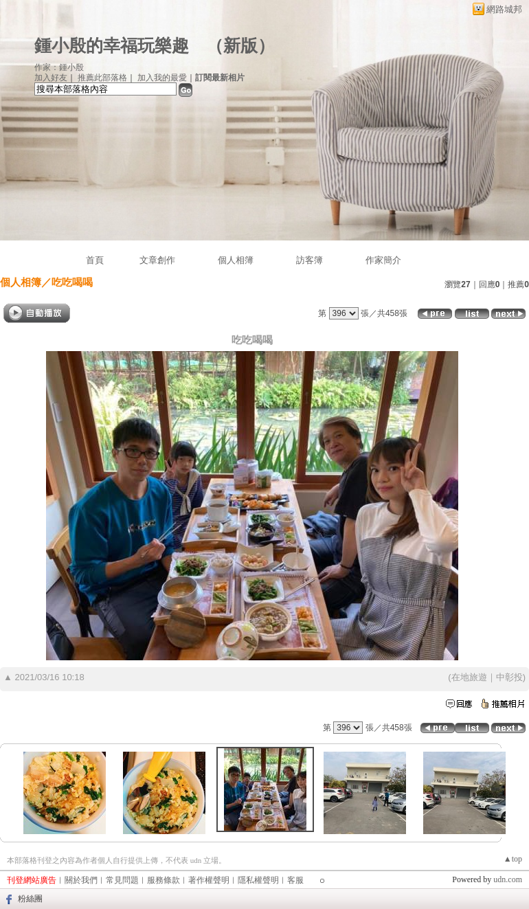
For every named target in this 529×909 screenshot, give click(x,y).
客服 (295, 880)
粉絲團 (30, 899)
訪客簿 (309, 260)
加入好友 (50, 77)
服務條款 (163, 880)
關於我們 (81, 880)
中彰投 (509, 677)
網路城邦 (504, 9)
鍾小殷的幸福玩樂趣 (111, 45)
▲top (513, 859)
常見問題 (122, 880)
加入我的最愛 (162, 77)
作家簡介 (383, 260)
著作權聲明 (208, 880)
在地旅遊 (469, 677)
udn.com (507, 879)
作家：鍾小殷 (59, 67)
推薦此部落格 (102, 77)
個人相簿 (236, 260)
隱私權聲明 (258, 880)
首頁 (95, 260)
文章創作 (157, 260)
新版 (240, 45)
